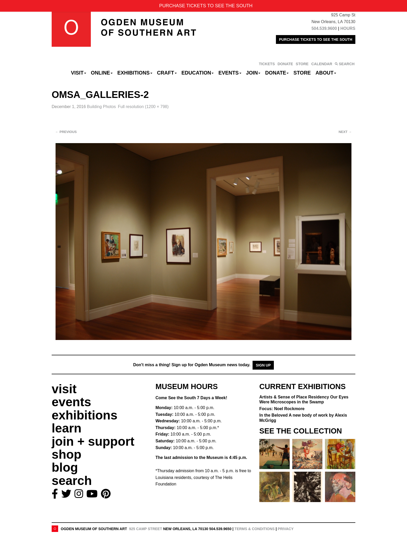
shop (67, 454)
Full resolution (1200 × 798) (143, 106)
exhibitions (84, 415)
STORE (302, 64)
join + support (93, 441)
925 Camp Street (145, 529)
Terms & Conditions (254, 529)
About (326, 73)
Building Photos (101, 106)
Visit (78, 73)
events (71, 402)
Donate (277, 73)
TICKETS (267, 64)
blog (65, 467)
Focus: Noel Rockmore (281, 408)
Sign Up (263, 365)
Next (345, 132)
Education (197, 73)
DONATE (285, 64)
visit (64, 389)
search (72, 481)
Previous (66, 132)
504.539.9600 (324, 28)
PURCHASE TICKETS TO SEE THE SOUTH (315, 39)
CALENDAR (321, 64)
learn (67, 428)
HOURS (347, 28)
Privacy (286, 529)
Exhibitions (134, 73)
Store (302, 73)
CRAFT (167, 73)
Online (102, 73)
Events (230, 73)
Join (253, 73)
